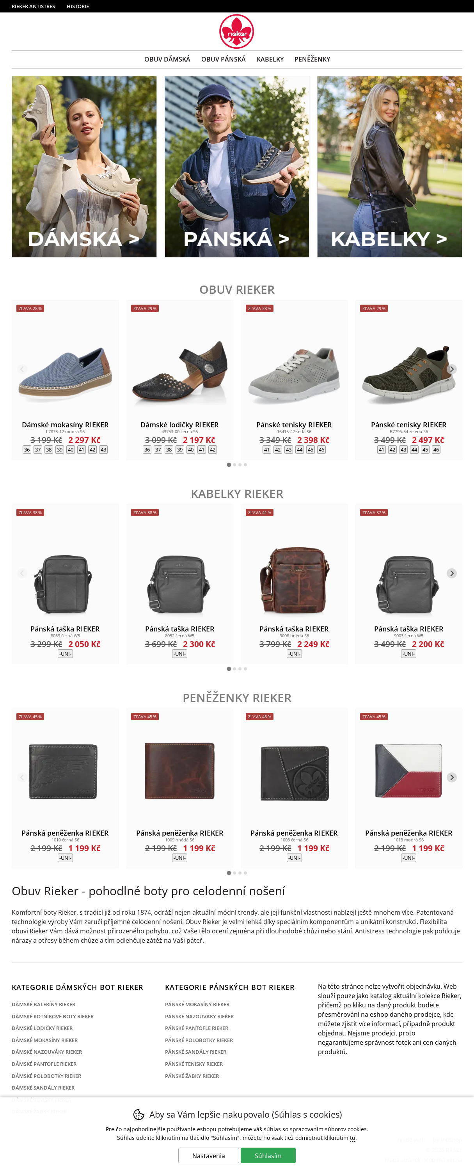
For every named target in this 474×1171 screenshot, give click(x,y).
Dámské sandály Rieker (43, 1087)
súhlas (272, 1129)
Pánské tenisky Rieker (194, 1063)
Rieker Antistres (33, 6)
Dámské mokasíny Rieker (45, 1040)
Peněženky (312, 59)
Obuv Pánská (223, 59)
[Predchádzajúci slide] (22, 369)
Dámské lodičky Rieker (42, 1028)
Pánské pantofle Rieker (196, 1028)
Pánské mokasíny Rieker (197, 1004)
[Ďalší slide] (452, 369)
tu (352, 1137)
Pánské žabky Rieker (192, 1075)
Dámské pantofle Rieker (44, 1063)
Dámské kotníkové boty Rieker (53, 1016)
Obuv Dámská (167, 59)
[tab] (229, 464)
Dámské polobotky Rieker (46, 1075)
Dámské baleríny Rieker (43, 1004)
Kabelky (270, 59)
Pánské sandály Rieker (195, 1051)
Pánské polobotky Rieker (199, 1040)
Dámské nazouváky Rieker (47, 1051)
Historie (78, 6)
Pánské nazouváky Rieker (199, 1016)
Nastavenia (208, 1156)
